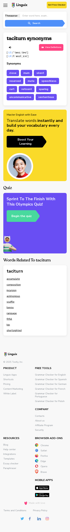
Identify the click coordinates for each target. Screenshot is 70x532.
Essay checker (10, 463)
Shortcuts (8, 379)
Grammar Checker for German (51, 384)
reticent (26, 89)
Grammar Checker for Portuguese (46, 395)
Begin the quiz (21, 216)
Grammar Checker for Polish (50, 401)
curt (11, 89)
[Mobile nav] (5, 5)
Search (34, 23)
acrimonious (13, 296)
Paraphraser (9, 468)
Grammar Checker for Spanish (51, 379)
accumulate (13, 279)
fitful (9, 319)
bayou (10, 307)
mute (31, 81)
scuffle (10, 302)
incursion (11, 290)
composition (14, 285)
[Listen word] (9, 47)
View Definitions (51, 47)
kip (8, 325)
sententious (46, 97)
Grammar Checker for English (50, 374)
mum (26, 73)
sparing (43, 89)
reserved (15, 81)
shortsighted (14, 330)
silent (40, 73)
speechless (48, 81)
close (12, 73)
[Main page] (19, 5)
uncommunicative (20, 97)
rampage (12, 313)
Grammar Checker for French (50, 388)
